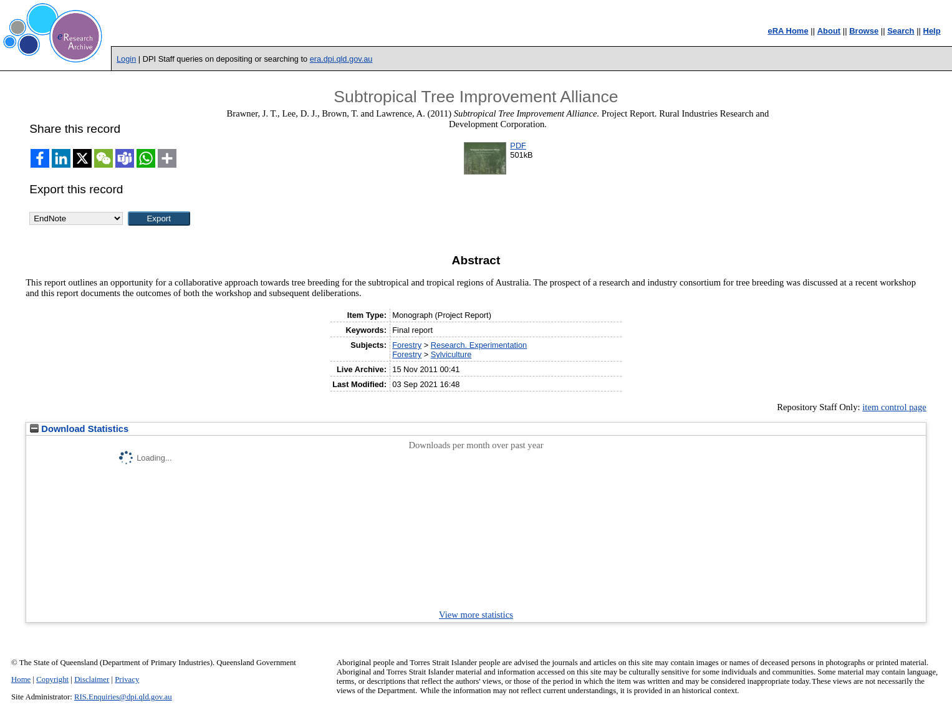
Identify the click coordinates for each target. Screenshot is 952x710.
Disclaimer (91, 679)
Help (932, 31)
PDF (518, 145)
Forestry (406, 345)
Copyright (52, 679)
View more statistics (476, 615)
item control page (894, 407)
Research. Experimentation (479, 345)
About (829, 31)
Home (21, 679)
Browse (863, 31)
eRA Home (787, 31)
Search (900, 31)
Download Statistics (79, 429)
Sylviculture (451, 354)
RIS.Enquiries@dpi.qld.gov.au (123, 697)
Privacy (127, 679)
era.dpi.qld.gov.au (341, 59)
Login (126, 59)
